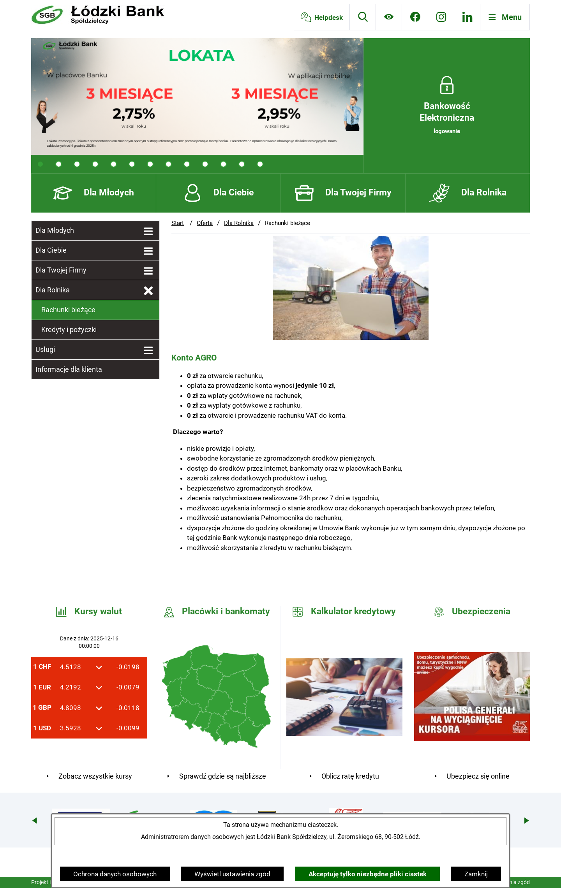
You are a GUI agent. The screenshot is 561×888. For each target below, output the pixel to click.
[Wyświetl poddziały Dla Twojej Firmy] (148, 271)
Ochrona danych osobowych (115, 874)
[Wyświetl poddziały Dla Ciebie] (148, 251)
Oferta (205, 223)
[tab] (40, 164)
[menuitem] (95, 230)
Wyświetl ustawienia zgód (232, 874)
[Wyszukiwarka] (362, 17)
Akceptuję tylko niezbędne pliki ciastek (368, 874)
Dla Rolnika (239, 223)
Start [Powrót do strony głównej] (177, 223)
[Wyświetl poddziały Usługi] (148, 351)
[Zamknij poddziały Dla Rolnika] (148, 291)
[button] (351, 337)
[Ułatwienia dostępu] (389, 17)
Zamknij (476, 874)
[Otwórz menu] (505, 17)
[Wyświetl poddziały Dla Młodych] (148, 232)
